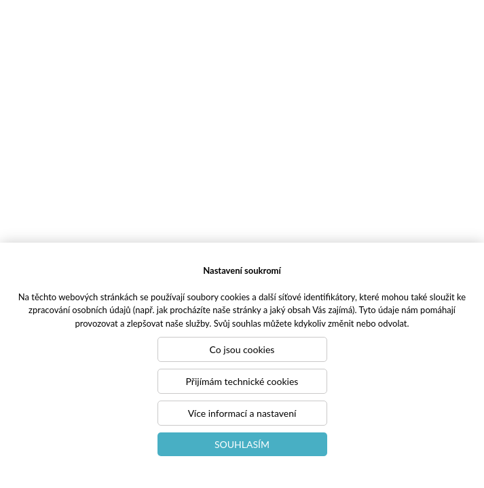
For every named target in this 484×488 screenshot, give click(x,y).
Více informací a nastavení (242, 413)
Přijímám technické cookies (242, 381)
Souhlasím (242, 444)
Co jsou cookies (242, 349)
